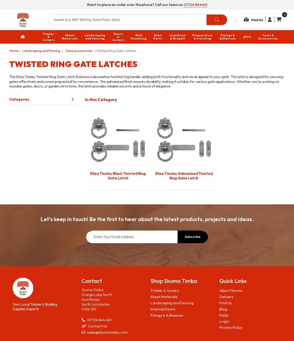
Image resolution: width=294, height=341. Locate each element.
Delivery (226, 272)
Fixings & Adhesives (166, 291)
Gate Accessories (78, 50)
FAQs (223, 291)
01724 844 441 (96, 295)
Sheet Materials (163, 272)
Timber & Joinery (164, 266)
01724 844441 (195, 4)
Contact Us (94, 302)
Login (224, 297)
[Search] (216, 19)
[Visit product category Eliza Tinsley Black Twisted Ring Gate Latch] (117, 146)
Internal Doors (162, 285)
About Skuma (230, 266)
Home (14, 50)
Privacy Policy (230, 303)
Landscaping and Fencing (41, 50)
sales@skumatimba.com (105, 308)
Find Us (225, 278)
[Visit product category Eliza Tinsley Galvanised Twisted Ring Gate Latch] (183, 146)
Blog (223, 285)
